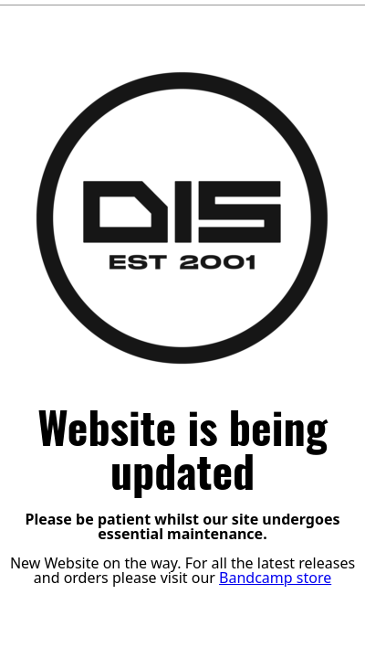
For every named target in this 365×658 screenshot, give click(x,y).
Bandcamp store (275, 578)
